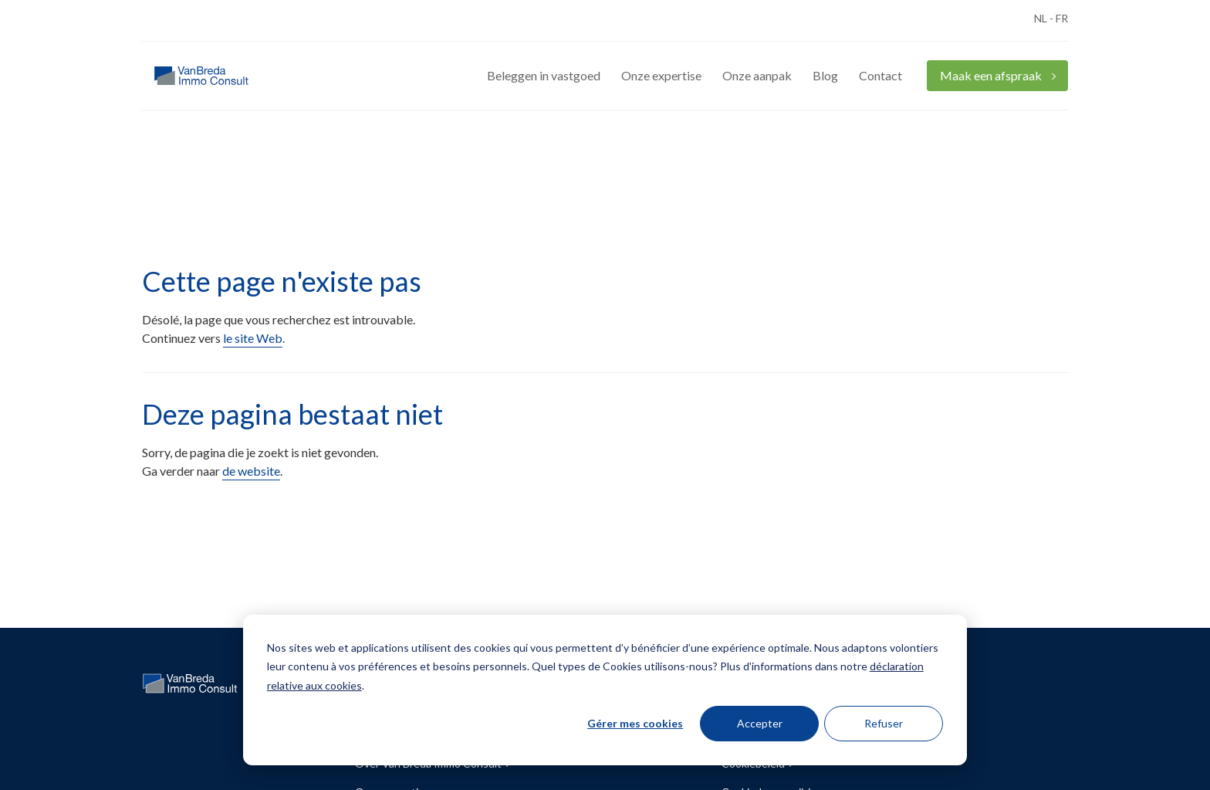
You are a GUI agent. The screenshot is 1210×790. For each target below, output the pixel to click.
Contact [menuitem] (880, 75)
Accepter (759, 723)
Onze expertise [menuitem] (661, 75)
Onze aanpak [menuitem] (757, 75)
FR (1062, 18)
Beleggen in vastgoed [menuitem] (543, 75)
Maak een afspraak (992, 75)
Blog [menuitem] (825, 75)
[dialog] (605, 690)
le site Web (252, 338)
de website (251, 470)
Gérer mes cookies (635, 723)
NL (1040, 18)
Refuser (883, 723)
